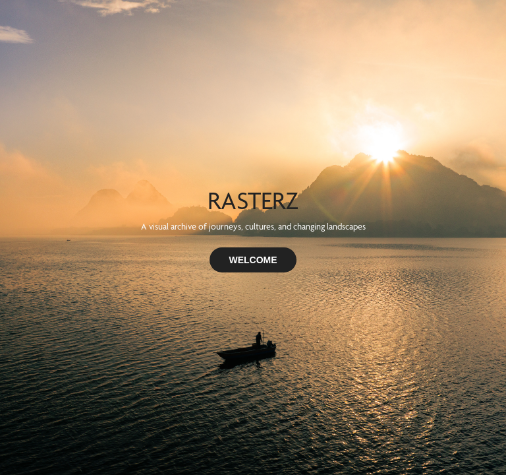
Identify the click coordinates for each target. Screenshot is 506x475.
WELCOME (253, 260)
